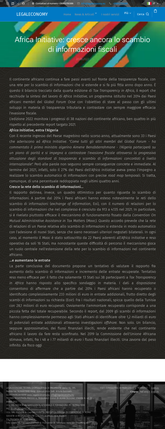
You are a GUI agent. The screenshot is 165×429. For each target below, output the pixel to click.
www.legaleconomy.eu (38, 394)
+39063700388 (120, 3)
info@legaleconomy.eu (93, 3)
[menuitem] (72, 14)
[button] (130, 14)
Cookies (155, 388)
